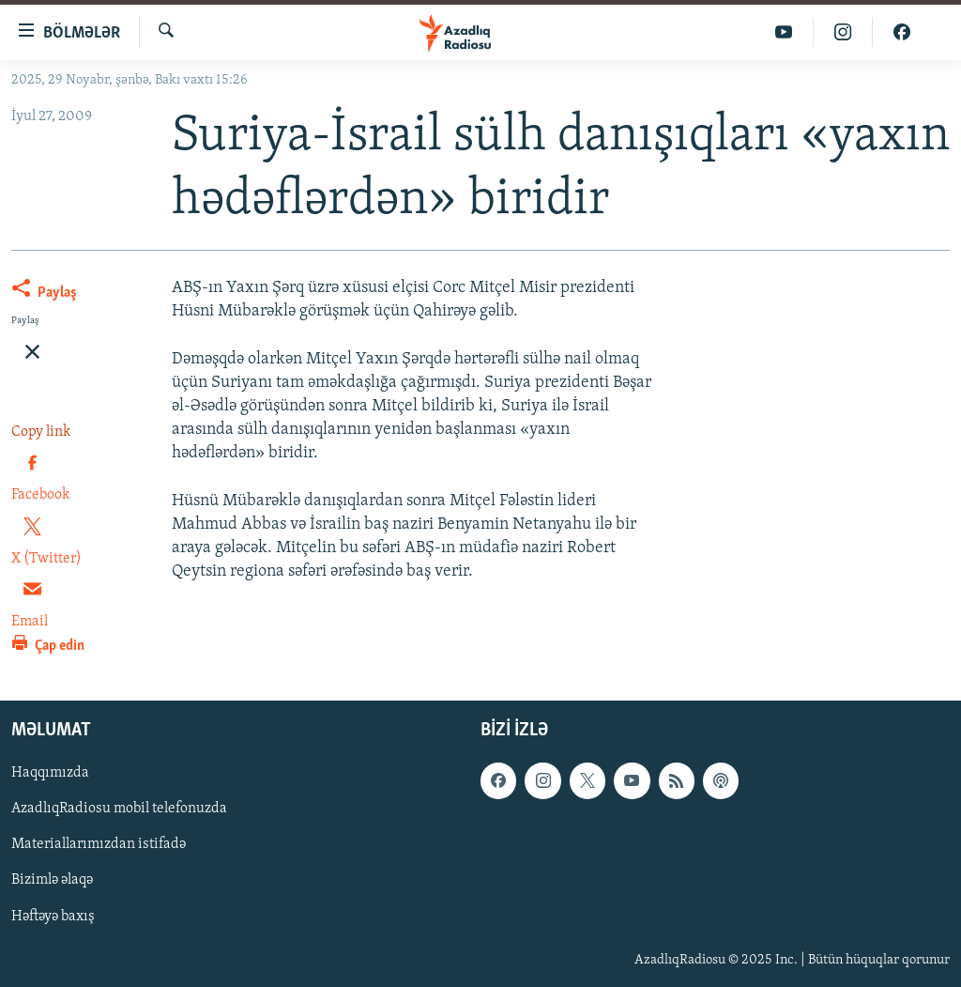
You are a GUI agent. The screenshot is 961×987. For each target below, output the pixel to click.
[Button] (44, 295)
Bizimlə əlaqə (52, 879)
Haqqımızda (50, 772)
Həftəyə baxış (53, 915)
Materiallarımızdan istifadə (98, 844)
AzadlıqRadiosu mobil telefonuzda (119, 808)
